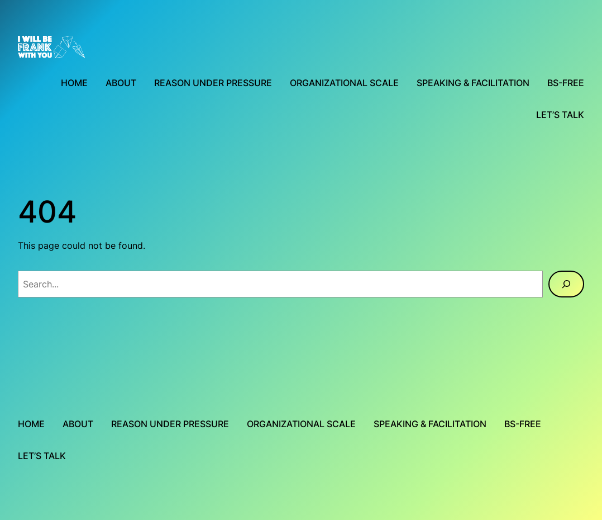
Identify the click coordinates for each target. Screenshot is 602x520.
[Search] (566, 284)
